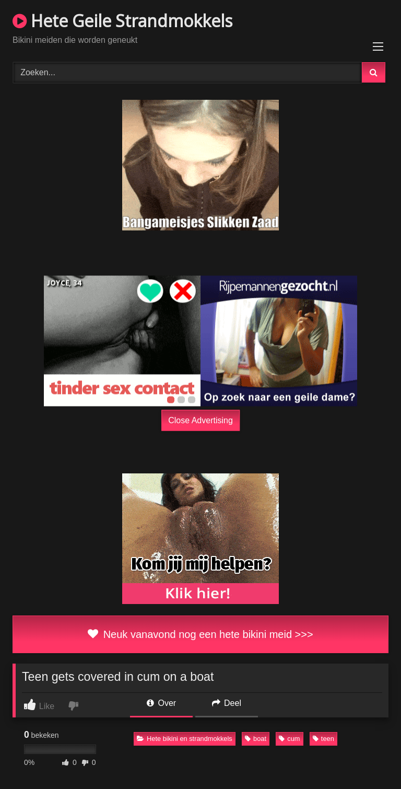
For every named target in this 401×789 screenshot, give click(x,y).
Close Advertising (200, 419)
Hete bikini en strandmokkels (184, 738)
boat (255, 738)
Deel (226, 703)
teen (323, 738)
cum (289, 738)
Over (161, 703)
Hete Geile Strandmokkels (122, 20)
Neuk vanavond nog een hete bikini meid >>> (200, 634)
